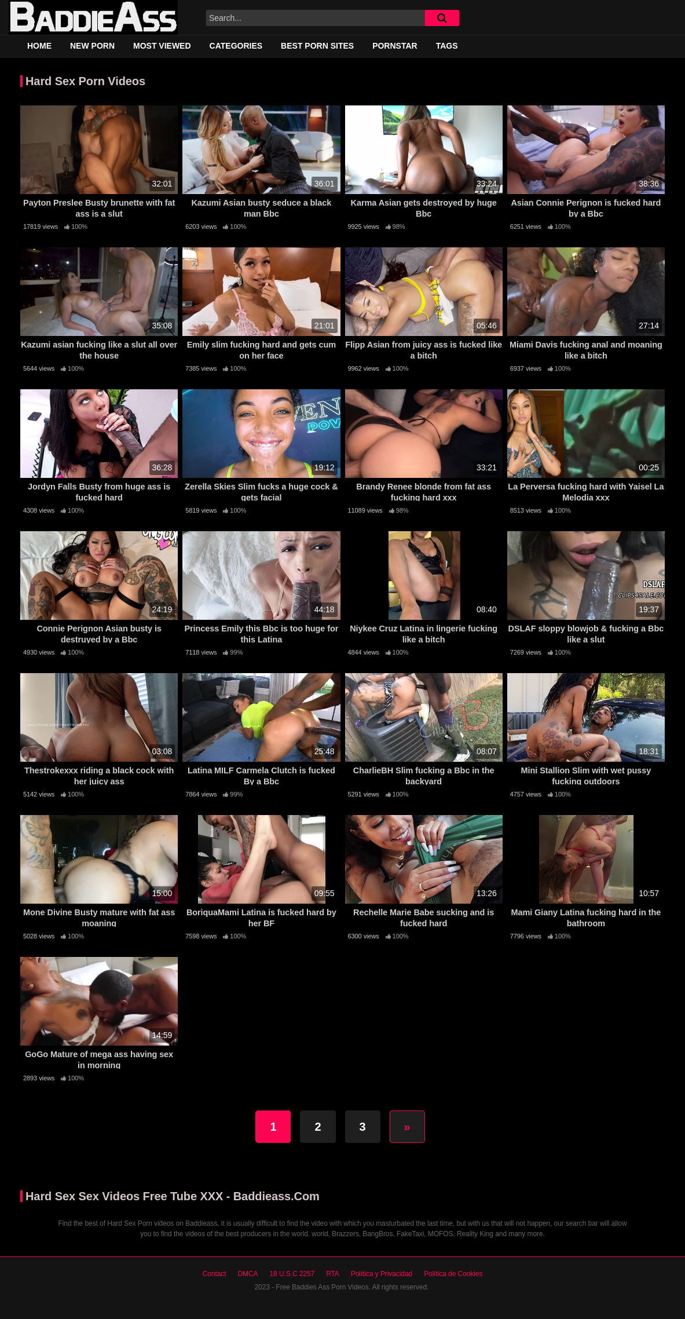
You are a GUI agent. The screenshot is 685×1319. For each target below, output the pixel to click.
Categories (236, 45)
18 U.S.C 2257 (291, 1274)
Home (39, 45)
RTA (332, 1274)
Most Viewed (162, 45)
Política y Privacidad (381, 1274)
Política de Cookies (453, 1274)
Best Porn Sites (317, 45)
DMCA (247, 1274)
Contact (214, 1274)
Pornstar (394, 45)
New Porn (92, 45)
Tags (447, 45)
